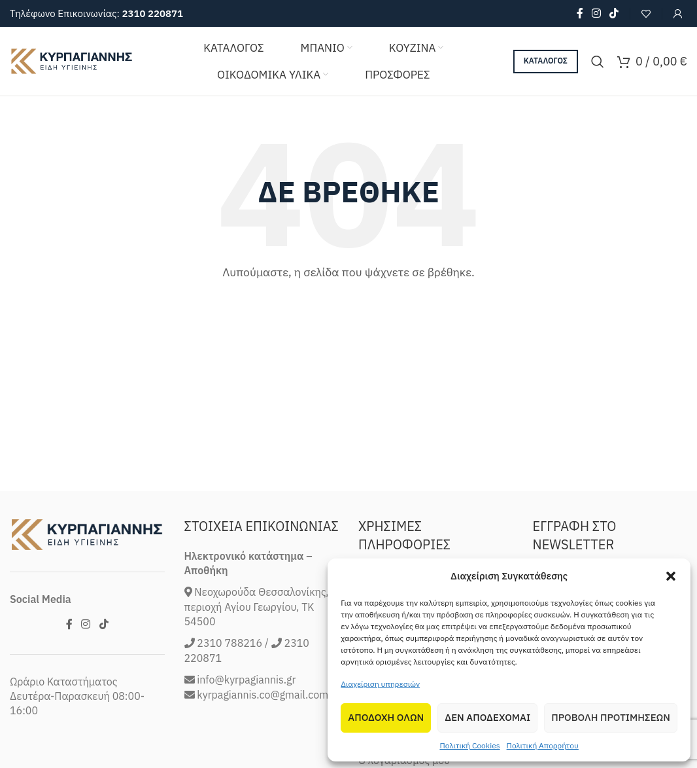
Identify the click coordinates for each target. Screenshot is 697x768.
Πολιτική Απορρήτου (543, 745)
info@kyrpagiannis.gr (246, 734)
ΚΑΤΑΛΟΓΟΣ (546, 60)
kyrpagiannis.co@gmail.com (262, 749)
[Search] (598, 61)
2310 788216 (229, 697)
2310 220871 (152, 13)
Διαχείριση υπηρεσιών (380, 684)
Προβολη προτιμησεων (610, 717)
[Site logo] (72, 60)
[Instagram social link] (596, 13)
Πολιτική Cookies (469, 745)
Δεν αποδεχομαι (487, 717)
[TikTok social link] (614, 13)
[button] (670, 576)
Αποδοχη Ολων (386, 717)
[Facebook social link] (579, 13)
